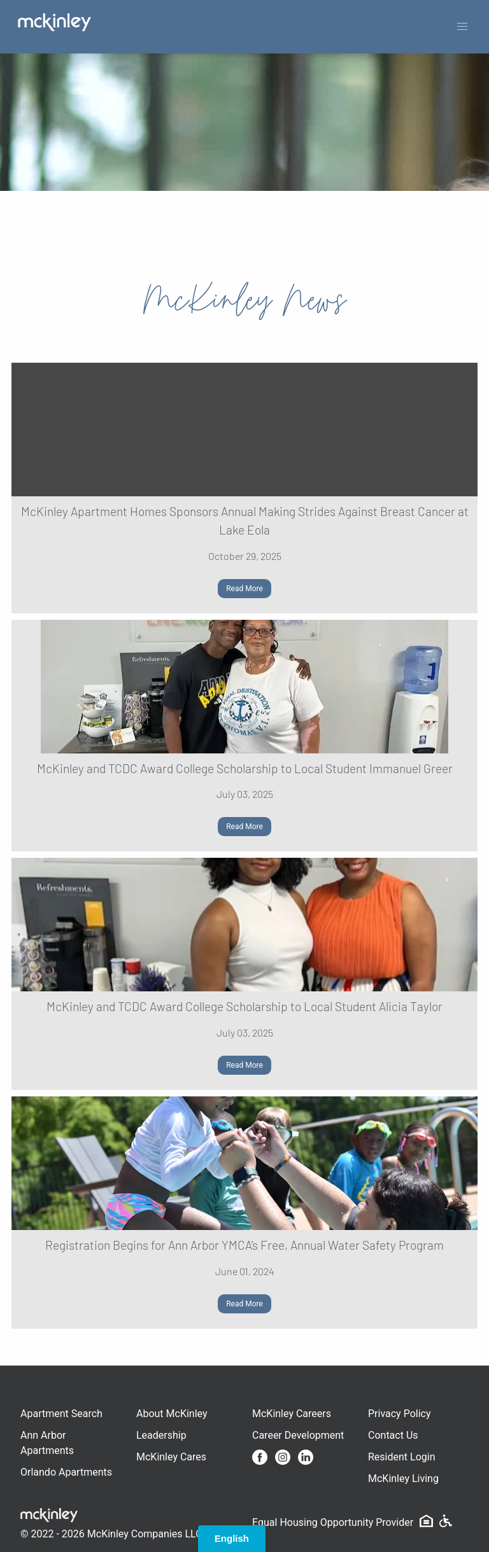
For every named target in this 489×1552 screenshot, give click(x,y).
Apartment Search (61, 1414)
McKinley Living (403, 1478)
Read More (244, 588)
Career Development (298, 1435)
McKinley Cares (171, 1457)
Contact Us (393, 1435)
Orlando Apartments (66, 1472)
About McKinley (172, 1414)
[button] (462, 26)
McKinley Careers (291, 1414)
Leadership (161, 1435)
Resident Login (402, 1457)
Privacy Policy (399, 1414)
